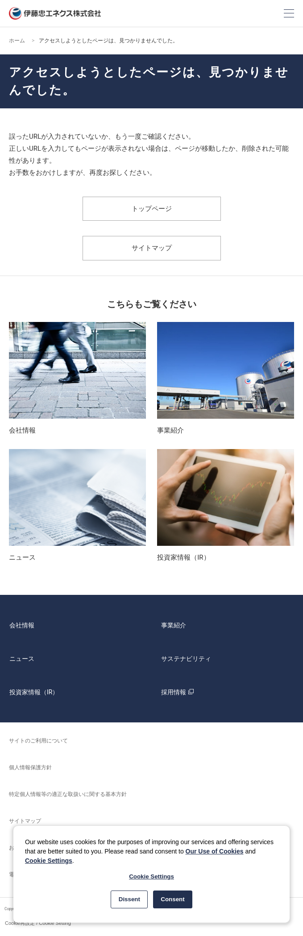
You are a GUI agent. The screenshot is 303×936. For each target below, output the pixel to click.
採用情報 (178, 692)
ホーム (17, 40)
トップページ (152, 209)
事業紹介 (173, 625)
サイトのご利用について (38, 741)
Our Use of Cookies (215, 851)
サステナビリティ (186, 658)
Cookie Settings (48, 860)
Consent (172, 899)
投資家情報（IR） (33, 692)
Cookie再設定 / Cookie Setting (38, 923)
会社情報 (21, 625)
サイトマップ (152, 248)
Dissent (129, 899)
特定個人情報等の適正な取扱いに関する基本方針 (68, 794)
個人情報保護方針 (30, 767)
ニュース (21, 658)
